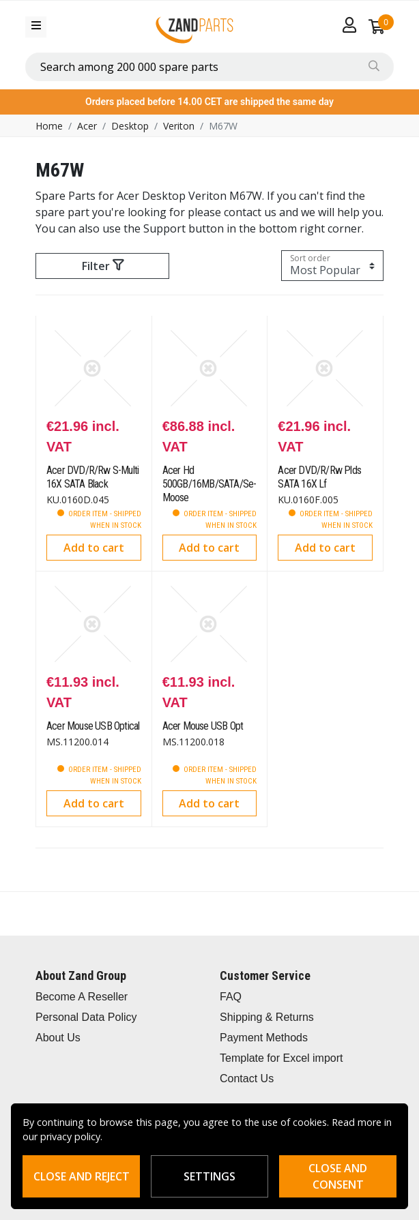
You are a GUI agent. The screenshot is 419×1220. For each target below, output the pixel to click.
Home (49, 125)
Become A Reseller (81, 996)
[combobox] (209, 66)
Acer (87, 125)
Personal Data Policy (86, 1017)
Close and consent (337, 1176)
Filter (103, 265)
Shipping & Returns (267, 1017)
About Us (58, 1037)
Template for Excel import (281, 1058)
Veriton (178, 125)
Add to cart (93, 547)
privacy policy (70, 1136)
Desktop (130, 125)
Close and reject (81, 1176)
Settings (209, 1176)
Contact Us (247, 1078)
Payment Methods (264, 1037)
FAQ (231, 996)
